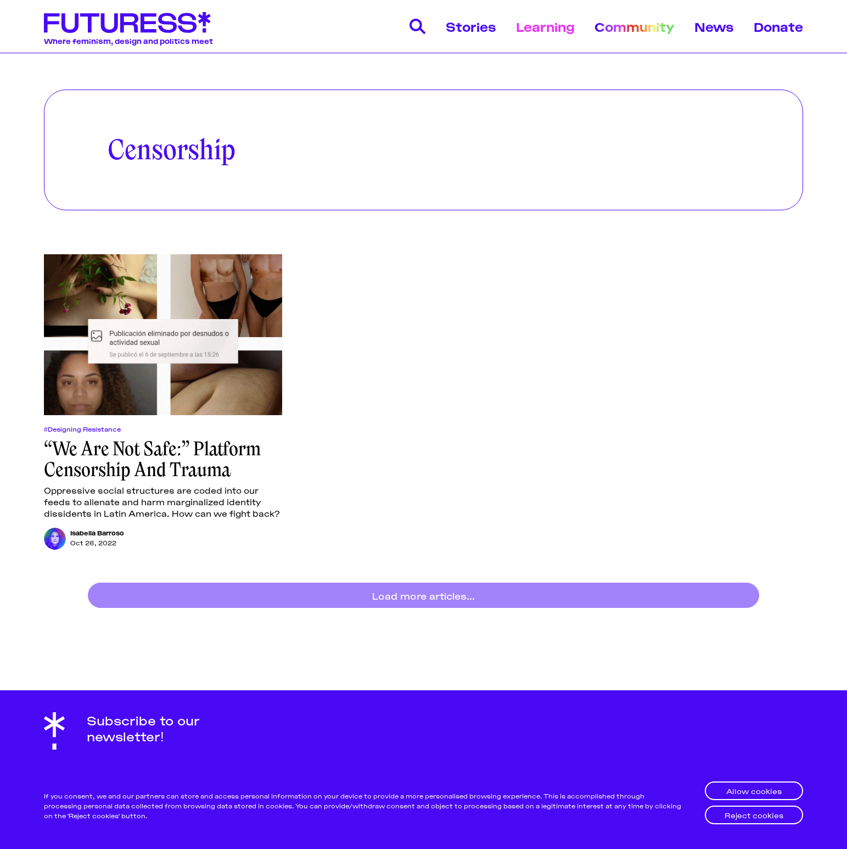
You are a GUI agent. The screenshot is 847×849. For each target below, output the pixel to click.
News (714, 26)
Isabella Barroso (97, 532)
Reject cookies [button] (754, 814)
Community (634, 26)
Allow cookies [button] (754, 790)
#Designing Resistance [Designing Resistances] (82, 429)
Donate (778, 26)
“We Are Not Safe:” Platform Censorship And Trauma (152, 459)
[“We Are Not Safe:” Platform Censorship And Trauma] (163, 334)
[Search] (418, 26)
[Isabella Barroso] (55, 539)
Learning (545, 26)
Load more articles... (423, 595)
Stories (471, 26)
